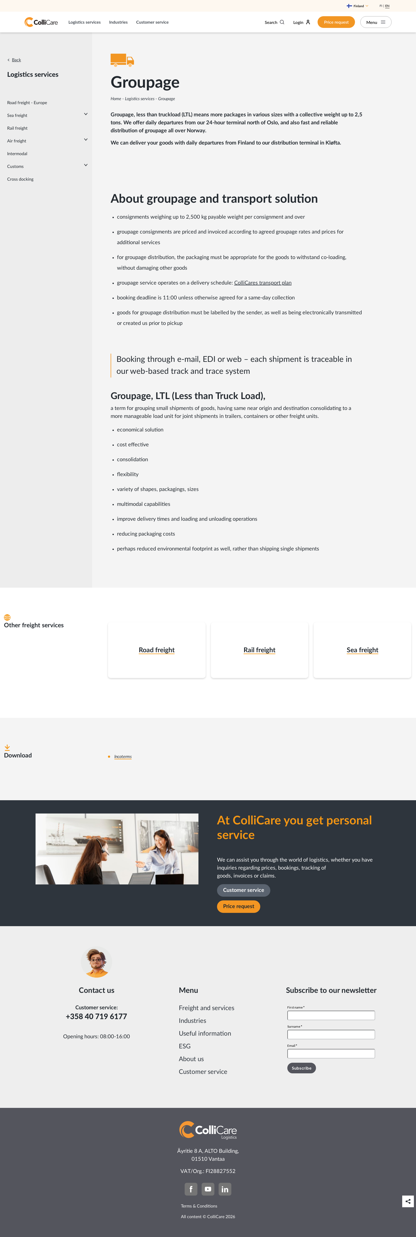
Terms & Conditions (199, 1206)
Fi (381, 6)
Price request (335, 21)
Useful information (205, 1034)
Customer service (152, 21)
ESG (185, 1046)
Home (116, 99)
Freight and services (206, 1008)
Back (16, 60)
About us (191, 1059)
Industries (118, 21)
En (387, 6)
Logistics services (84, 21)
